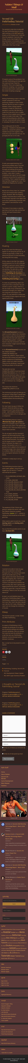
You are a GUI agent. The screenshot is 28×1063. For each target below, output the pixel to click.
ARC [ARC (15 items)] (2, 932)
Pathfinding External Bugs (10, 279)
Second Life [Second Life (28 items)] (19, 948)
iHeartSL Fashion (5, 1008)
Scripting (14, 668)
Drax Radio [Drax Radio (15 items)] (3, 938)
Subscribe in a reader (7, 1052)
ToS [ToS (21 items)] (19, 953)
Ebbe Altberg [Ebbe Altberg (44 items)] (10, 938)
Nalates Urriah (9, 834)
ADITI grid (17, 33)
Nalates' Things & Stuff (14, 6)
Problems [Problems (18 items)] (3, 948)
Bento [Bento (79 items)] (22, 932)
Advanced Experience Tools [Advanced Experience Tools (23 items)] (8, 929)
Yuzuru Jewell (4, 1020)
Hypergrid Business (6, 994)
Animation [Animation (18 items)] (18, 929)
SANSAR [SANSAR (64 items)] (12, 948)
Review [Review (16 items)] (7, 948)
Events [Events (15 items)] (18, 938)
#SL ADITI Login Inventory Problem (14, 675)
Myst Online (4, 981)
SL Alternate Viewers (6, 1018)
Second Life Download (7, 1032)
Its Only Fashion (5, 1010)
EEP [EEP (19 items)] (16, 938)
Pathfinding (7, 668)
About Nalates (5, 774)
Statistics (4, 785)
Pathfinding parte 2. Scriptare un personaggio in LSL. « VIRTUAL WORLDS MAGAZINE (12, 694)
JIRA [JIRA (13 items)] (6, 940)
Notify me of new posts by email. (13, 754)
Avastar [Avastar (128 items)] (7, 931)
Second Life (21, 668)
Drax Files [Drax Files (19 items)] (23, 935)
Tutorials (6, 671)
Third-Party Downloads (7, 1034)
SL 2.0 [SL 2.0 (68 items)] (12, 952)
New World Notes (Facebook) (8, 1014)
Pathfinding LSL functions (14, 273)
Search (13, 904)
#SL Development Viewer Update (14, 673)
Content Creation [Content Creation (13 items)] (9, 935)
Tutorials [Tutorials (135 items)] (5, 955)
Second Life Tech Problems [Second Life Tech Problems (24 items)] (13, 950)
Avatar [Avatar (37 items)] (13, 932)
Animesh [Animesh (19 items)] (23, 929)
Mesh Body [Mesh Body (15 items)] (18, 940)
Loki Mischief (4, 1012)
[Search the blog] (14, 900)
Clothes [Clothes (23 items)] (3, 935)
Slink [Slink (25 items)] (16, 953)
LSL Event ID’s (10, 531)
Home (3, 772)
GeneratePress (14, 1060)
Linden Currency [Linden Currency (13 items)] (10, 940)
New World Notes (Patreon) (8, 1016)
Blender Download (6, 967)
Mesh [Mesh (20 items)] (14, 940)
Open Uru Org (5, 985)
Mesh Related (5, 783)
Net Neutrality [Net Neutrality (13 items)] (15, 942)
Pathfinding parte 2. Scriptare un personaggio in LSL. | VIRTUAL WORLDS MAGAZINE (12, 705)
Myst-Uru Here (5, 983)
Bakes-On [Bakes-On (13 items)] (17, 932)
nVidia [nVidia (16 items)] (4, 945)
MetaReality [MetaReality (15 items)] (9, 942)
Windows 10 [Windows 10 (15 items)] (12, 958)
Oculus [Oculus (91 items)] (9, 945)
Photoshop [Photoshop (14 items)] (22, 945)
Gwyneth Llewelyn (6, 1006)
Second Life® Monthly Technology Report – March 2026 (14, 836)
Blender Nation (5, 969)
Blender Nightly (5, 971)
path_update (10, 468)
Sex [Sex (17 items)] (9, 953)
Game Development (7, 781)
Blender (3, 778)
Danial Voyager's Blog (6, 1004)
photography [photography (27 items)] (16, 945)
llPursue (5, 422)
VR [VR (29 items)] (8, 958)
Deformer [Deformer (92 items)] (16, 935)
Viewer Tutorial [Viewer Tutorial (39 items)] (15, 956)
